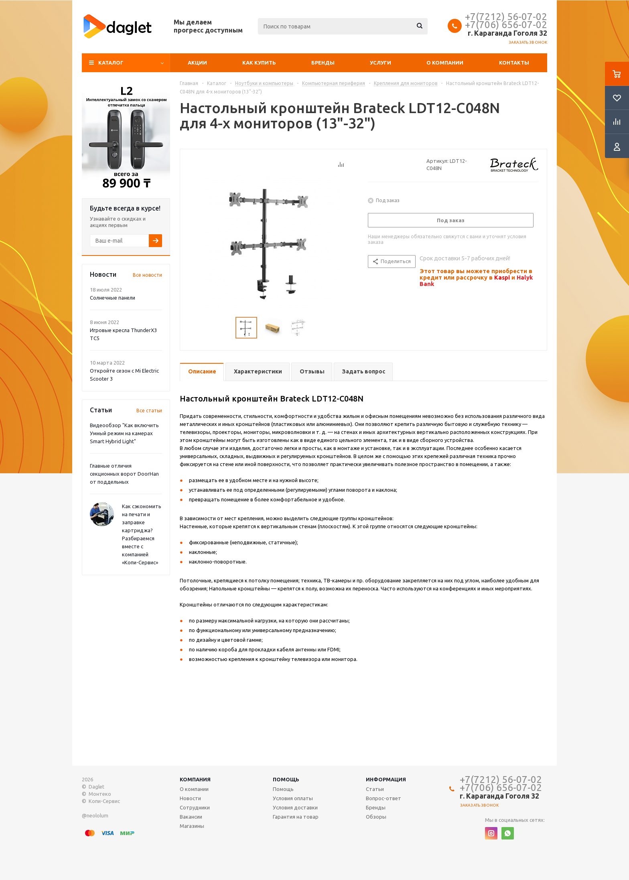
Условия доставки (295, 807)
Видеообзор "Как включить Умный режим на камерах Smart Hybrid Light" (124, 433)
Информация (386, 779)
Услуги (380, 62)
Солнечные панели (112, 297)
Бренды (323, 62)
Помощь (286, 779)
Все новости (147, 275)
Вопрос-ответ (383, 798)
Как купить (259, 62)
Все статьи (149, 410)
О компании (444, 62)
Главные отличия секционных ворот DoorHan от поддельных (124, 474)
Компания (195, 779)
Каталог (111, 62)
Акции (197, 62)
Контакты (514, 62)
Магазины (192, 826)
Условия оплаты (293, 798)
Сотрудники (195, 807)
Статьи (375, 789)
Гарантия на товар (296, 816)
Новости (190, 798)
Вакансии (191, 816)
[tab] (202, 372)
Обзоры (376, 816)
